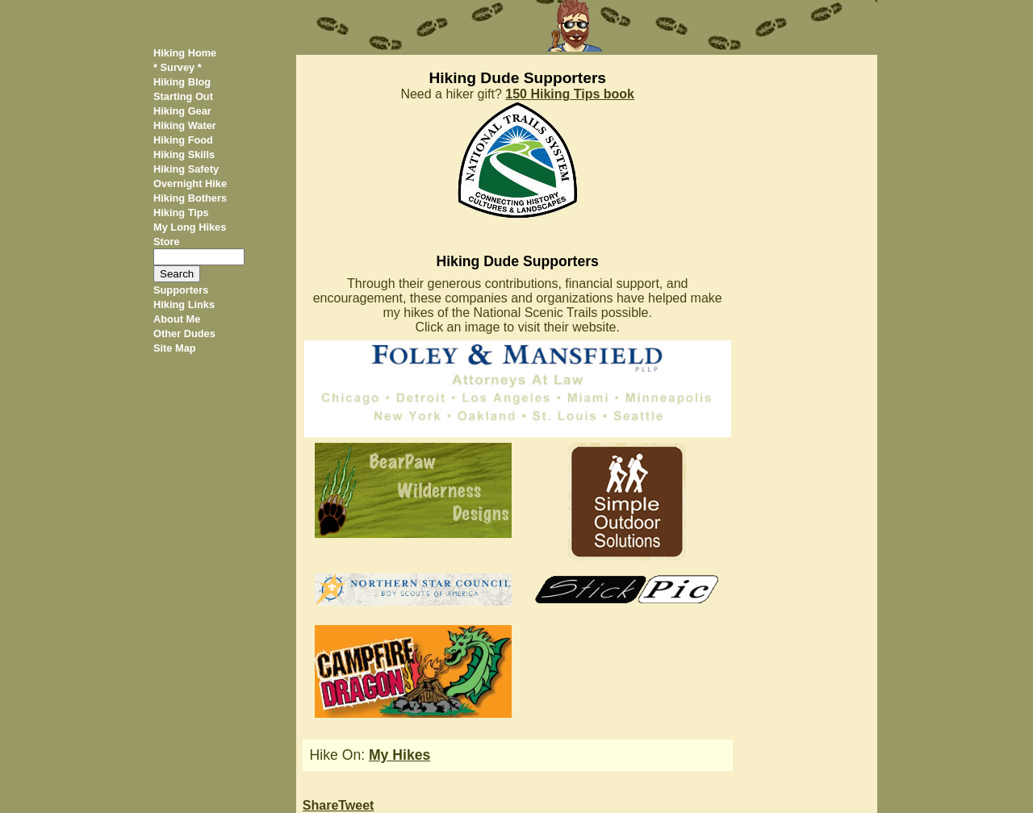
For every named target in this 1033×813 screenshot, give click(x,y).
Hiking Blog (182, 82)
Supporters (180, 290)
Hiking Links (184, 304)
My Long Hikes (189, 227)
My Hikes (399, 755)
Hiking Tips (181, 212)
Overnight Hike (190, 183)
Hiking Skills (184, 154)
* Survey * (177, 67)
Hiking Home (184, 53)
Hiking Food (183, 140)
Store (166, 242)
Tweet (356, 805)
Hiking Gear (182, 111)
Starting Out (183, 96)
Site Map (174, 348)
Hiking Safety (186, 169)
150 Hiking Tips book (569, 94)
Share (320, 805)
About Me (176, 319)
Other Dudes (184, 333)
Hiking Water (184, 125)
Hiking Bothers (190, 198)
